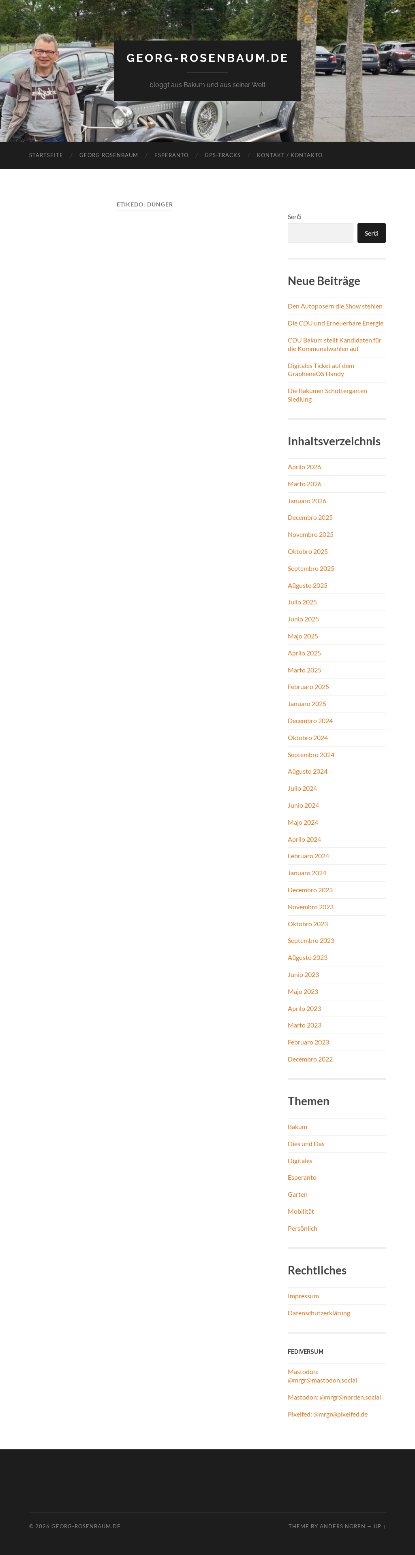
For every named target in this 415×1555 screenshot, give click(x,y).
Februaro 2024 (308, 855)
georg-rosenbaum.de (207, 58)
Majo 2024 (303, 822)
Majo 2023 (303, 991)
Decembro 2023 (310, 889)
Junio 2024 (303, 805)
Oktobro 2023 (308, 923)
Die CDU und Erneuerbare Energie (335, 323)
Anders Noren (343, 1526)
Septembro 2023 (311, 940)
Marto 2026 (304, 483)
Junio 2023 (303, 974)
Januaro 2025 (307, 703)
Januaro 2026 (307, 500)
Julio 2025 (302, 602)
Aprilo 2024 (304, 839)
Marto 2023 (304, 1025)
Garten (298, 1194)
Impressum (303, 1296)
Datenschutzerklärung (319, 1313)
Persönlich (302, 1228)
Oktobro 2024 (308, 737)
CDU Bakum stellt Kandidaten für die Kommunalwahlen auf (334, 344)
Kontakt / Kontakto (290, 155)
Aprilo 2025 (304, 653)
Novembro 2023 (311, 906)
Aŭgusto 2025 (307, 585)
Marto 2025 (304, 670)
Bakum (297, 1126)
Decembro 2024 (310, 720)
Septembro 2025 (311, 568)
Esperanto (171, 155)
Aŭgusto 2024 (307, 771)
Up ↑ (380, 1526)
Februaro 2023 (308, 1042)
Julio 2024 (302, 788)
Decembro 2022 (310, 1059)
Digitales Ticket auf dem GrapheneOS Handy (321, 370)
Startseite (46, 155)
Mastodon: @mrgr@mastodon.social (322, 1376)
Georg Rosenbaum (108, 155)
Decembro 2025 (310, 517)
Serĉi (295, 216)
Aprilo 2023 (304, 1008)
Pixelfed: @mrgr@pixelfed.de (328, 1414)
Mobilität (301, 1211)
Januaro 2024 (307, 872)
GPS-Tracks (223, 155)
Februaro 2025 (308, 686)
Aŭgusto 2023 (307, 957)
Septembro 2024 (311, 754)
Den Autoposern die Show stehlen (335, 306)
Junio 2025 (303, 619)
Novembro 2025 (311, 534)
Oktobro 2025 (308, 551)
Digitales (300, 1160)
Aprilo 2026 (304, 466)
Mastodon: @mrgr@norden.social (334, 1397)
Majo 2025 (303, 636)
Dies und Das (306, 1143)
